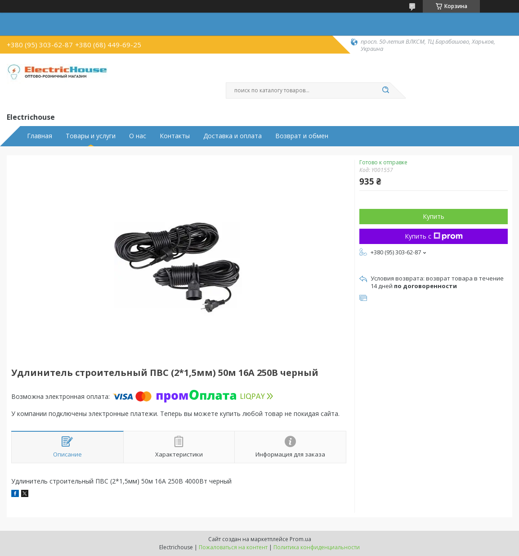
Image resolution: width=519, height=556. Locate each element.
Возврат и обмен (301, 136)
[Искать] (385, 90)
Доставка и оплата (232, 136)
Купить (433, 216)
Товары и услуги (91, 136)
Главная (39, 136)
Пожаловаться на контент (233, 547)
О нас (137, 136)
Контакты (175, 136)
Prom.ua (300, 539)
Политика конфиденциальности (316, 547)
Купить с (434, 236)
